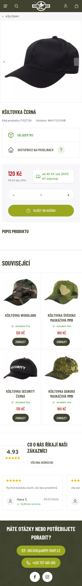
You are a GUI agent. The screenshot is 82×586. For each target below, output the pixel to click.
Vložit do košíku (41, 210)
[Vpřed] (78, 62)
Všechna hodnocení (42, 462)
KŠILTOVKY (12, 16)
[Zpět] (4, 62)
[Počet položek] (41, 195)
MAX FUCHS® (57, 120)
